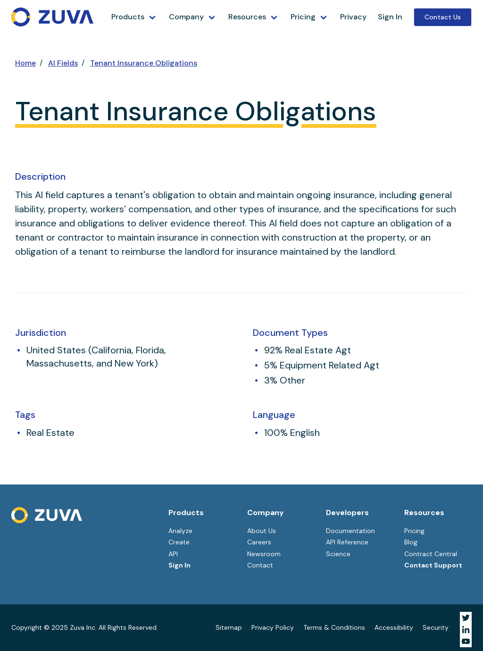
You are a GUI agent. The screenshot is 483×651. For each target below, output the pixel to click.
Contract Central (430, 554)
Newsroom (264, 554)
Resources (247, 17)
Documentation (350, 530)
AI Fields (63, 63)
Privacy (353, 17)
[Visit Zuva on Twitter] (466, 618)
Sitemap (229, 627)
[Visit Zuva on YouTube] (466, 641)
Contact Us (443, 17)
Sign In (390, 17)
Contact (260, 565)
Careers (259, 542)
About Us (261, 530)
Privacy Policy (272, 627)
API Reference (347, 542)
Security (436, 627)
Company (186, 17)
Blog (410, 542)
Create (179, 542)
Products (127, 17)
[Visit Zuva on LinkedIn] (466, 629)
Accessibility (394, 627)
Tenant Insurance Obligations (143, 63)
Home (25, 63)
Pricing (303, 17)
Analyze (180, 530)
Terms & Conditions (334, 627)
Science (338, 554)
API (173, 554)
